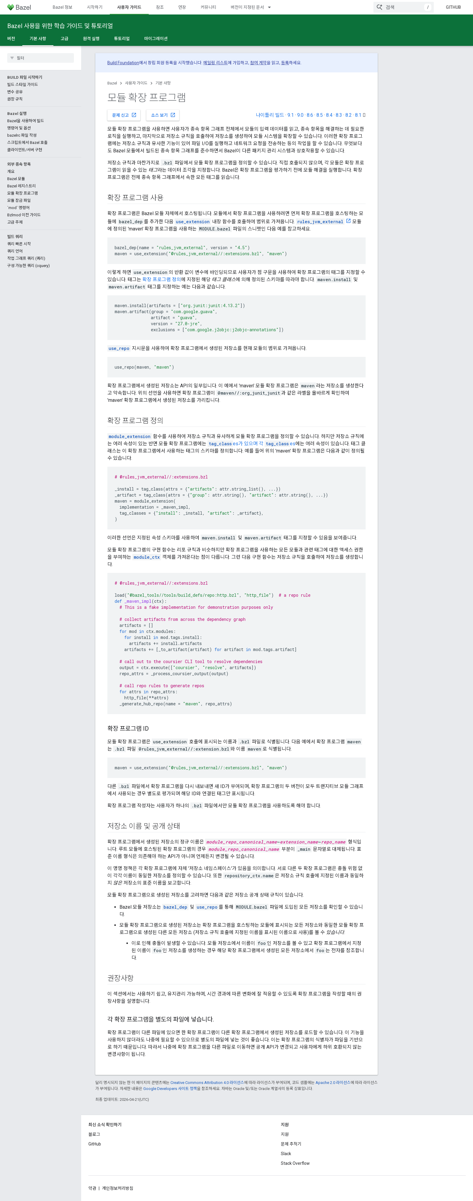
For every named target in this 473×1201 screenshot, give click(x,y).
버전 (11, 38)
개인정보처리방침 (117, 1188)
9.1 (290, 115)
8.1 (358, 115)
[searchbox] (40, 58)
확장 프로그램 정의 (161, 279)
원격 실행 (91, 38)
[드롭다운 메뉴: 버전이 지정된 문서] (272, 7)
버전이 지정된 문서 (247, 7)
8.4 (329, 115)
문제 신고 (124, 115)
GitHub (453, 7)
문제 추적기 (291, 1144)
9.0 (300, 115)
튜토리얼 (122, 38)
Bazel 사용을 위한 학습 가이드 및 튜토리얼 (60, 26)
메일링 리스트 (215, 62)
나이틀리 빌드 (270, 115)
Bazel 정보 (62, 7)
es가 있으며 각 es (251, 443)
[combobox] (403, 7)
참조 (160, 7)
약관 (92, 1188)
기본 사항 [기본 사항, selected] (38, 38)
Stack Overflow (295, 1163)
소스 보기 (163, 115)
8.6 (310, 115)
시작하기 (95, 7)
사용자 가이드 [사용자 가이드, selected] (129, 7)
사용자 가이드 (136, 83)
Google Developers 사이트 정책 (170, 1088)
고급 (64, 38)
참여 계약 (258, 62)
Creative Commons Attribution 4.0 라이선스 (207, 1082)
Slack (286, 1153)
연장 (182, 7)
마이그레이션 (156, 38)
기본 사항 (163, 83)
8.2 (348, 115)
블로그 (94, 1134)
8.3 (339, 115)
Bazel (112, 83)
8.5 (319, 115)
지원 (285, 1134)
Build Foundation (123, 62)
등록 (285, 62)
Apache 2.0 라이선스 (333, 1082)
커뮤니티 (208, 7)
